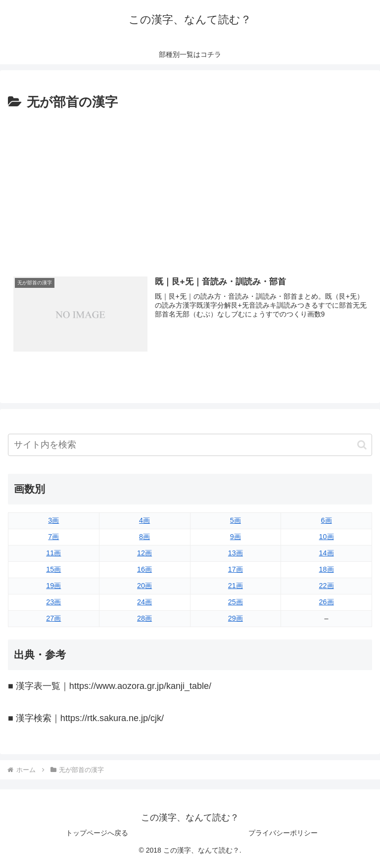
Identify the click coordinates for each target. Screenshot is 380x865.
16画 (144, 569)
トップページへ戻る (97, 833)
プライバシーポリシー (283, 833)
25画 (235, 602)
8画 (144, 537)
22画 (326, 586)
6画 (326, 520)
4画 (144, 520)
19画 (53, 586)
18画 (326, 569)
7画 (53, 537)
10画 (326, 537)
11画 (53, 553)
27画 (53, 618)
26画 (326, 602)
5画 (235, 520)
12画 (144, 553)
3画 (53, 520)
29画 (235, 618)
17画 (235, 569)
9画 (235, 537)
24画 (144, 602)
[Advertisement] (190, 187)
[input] (190, 445)
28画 (144, 618)
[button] (362, 445)
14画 (326, 553)
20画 (144, 586)
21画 (235, 586)
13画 (235, 553)
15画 (53, 569)
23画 (53, 602)
